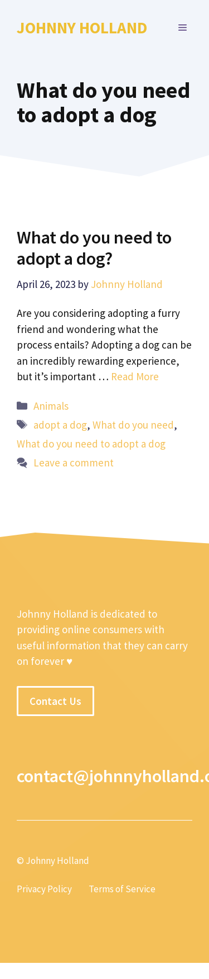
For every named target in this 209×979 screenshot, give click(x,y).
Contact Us (55, 701)
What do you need (133, 424)
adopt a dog (60, 424)
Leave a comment (73, 462)
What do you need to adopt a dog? (94, 248)
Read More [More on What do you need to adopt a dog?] (135, 376)
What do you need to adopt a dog (91, 443)
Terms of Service (122, 889)
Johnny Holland (82, 27)
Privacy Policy (44, 889)
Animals (51, 406)
